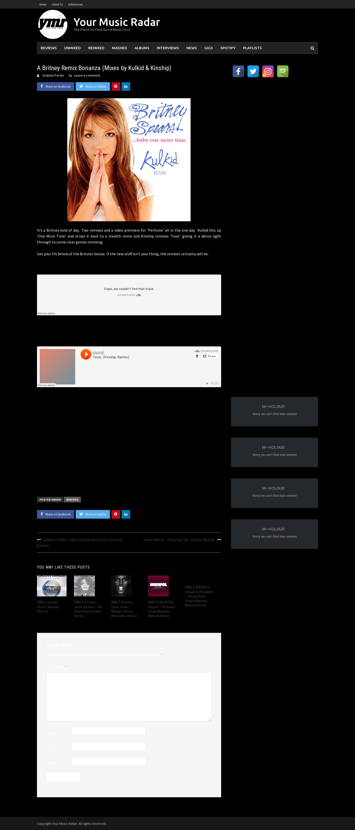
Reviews (49, 48)
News (191, 48)
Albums (142, 48)
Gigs (208, 48)
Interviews (168, 48)
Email (52, 747)
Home (43, 4)
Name (52, 732)
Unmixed (72, 48)
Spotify (228, 48)
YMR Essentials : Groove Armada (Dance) (48, 606)
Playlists (252, 48)
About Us (57, 4)
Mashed (119, 48)
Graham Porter (53, 75)
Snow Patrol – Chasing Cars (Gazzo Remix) (179, 539)
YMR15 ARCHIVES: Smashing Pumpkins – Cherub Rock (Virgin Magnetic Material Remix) (199, 596)
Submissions (75, 4)
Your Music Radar (116, 22)
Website (54, 763)
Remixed (96, 48)
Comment (57, 667)
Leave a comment (87, 75)
